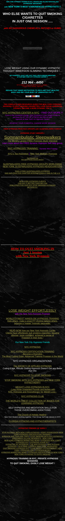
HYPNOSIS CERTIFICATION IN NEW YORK (45, 452)
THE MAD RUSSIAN (38, 444)
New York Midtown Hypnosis (43, 154)
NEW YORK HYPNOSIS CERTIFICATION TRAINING (38, 433)
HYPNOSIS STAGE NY (39, 442)
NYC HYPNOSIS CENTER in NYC (20, 112)
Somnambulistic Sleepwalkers (32, 137)
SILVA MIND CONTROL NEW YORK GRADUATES (37, 446)
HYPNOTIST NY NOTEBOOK (17, 444)
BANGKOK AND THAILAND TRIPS (15, 436)
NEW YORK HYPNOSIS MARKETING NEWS (22, 440)
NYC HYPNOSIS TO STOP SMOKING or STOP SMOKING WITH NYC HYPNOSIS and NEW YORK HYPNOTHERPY (32, 379)
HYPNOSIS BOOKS (43, 450)
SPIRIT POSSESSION (49, 432)
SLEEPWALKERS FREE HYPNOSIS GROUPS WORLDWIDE (32, 164)
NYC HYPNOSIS (33, 347)
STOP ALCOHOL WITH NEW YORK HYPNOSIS (20, 432)
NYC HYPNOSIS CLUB (32, 396)
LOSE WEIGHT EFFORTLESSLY (32, 310)
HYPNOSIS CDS (27, 450)
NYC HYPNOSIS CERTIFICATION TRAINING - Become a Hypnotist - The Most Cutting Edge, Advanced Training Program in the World (32, 353)
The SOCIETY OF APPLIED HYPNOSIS (32, 366)
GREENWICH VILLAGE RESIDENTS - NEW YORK (32, 438)
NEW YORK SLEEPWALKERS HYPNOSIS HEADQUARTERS (32, 166)
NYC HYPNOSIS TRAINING (23, 148)
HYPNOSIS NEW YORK (50, 440)
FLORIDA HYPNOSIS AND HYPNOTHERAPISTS (32, 421)
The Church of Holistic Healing (32, 415)
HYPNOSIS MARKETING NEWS (14, 452)
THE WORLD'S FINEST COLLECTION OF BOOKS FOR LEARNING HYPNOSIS (32, 402)
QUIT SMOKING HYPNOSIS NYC (16, 448)
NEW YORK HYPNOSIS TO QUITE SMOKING (33, 454)
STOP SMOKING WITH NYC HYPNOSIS (46, 436)
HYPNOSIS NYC (22, 442)
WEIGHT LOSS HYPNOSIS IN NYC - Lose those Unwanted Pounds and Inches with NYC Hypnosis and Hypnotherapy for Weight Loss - (32, 389)
